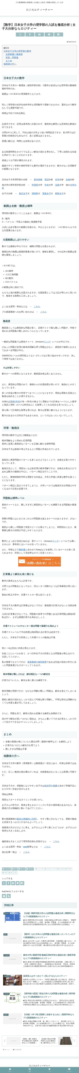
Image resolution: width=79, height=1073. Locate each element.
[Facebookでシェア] (29, 34)
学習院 (35, 185)
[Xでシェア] (20, 34)
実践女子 (46, 193)
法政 (57, 185)
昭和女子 (59, 193)
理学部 (69, 869)
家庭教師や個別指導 (37, 662)
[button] (58, 34)
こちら (37, 306)
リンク (47, 342)
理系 (5, 873)
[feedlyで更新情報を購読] (4, 896)
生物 (68, 179)
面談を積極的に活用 (26, 819)
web (25, 847)
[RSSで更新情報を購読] (9, 896)
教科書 (22, 549)
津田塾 (35, 193)
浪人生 (22, 869)
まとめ (9, 61)
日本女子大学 (50, 869)
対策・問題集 (12, 57)
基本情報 (38, 179)
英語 (46, 179)
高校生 (30, 869)
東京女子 (23, 193)
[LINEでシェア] (49, 34)
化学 (57, 179)
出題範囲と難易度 (14, 54)
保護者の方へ (10, 64)
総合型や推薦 (50, 786)
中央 (46, 185)
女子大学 (39, 869)
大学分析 (6, 869)
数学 (14, 869)
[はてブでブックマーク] (39, 34)
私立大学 (13, 873)
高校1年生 (15, 401)
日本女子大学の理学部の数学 (17, 51)
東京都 (60, 869)
